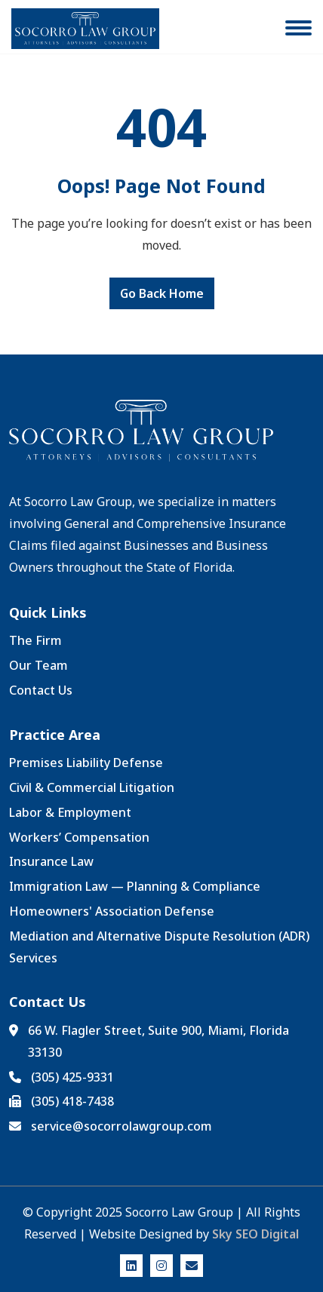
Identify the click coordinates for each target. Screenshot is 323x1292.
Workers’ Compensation (79, 837)
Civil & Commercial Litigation (91, 787)
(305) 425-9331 (72, 1077)
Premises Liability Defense (86, 762)
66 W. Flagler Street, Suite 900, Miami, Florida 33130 (158, 1041)
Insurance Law (51, 861)
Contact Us (40, 690)
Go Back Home (162, 293)
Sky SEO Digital (255, 1234)
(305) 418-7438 (72, 1101)
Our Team (38, 665)
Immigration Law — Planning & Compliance (134, 886)
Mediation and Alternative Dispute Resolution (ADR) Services (159, 947)
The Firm (35, 640)
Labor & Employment (70, 812)
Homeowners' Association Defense (111, 911)
